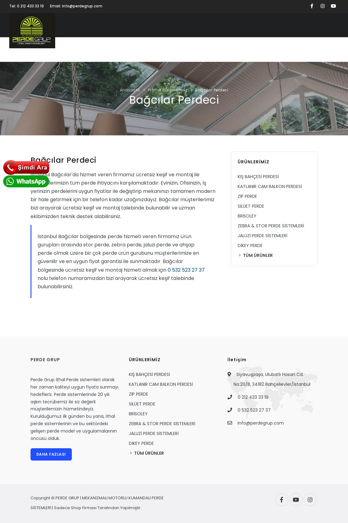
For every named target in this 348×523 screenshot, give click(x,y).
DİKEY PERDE (250, 245)
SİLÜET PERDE (251, 206)
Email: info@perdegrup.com (76, 6)
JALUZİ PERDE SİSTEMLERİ (262, 236)
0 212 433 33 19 (253, 397)
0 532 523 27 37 (186, 269)
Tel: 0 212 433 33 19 (26, 6)
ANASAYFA (46, 49)
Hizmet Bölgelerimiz (167, 90)
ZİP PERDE (247, 196)
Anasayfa (130, 90)
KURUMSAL (78, 49)
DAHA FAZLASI (51, 454)
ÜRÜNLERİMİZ (112, 49)
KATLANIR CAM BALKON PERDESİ (270, 186)
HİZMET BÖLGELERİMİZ (286, 49)
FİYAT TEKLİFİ (220, 49)
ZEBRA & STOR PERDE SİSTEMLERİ (271, 226)
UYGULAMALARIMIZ (155, 49)
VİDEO (191, 49)
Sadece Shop (67, 508)
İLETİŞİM (327, 49)
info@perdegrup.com (261, 423)
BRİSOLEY (247, 216)
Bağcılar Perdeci (211, 90)
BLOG (248, 49)
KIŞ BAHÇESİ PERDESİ (258, 177)
